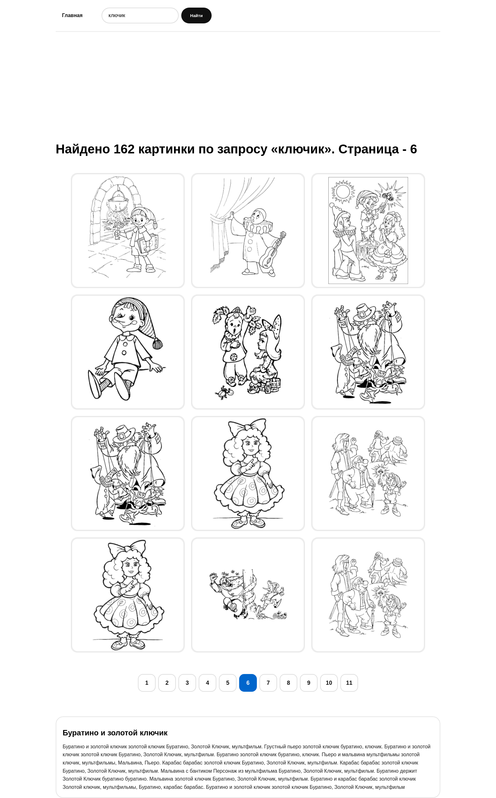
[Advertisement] (248, 86)
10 (329, 683)
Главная (72, 15)
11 (349, 683)
